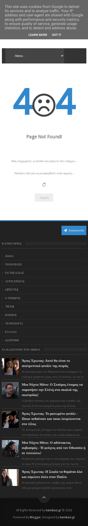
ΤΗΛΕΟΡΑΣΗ (13, 264)
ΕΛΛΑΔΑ (11, 331)
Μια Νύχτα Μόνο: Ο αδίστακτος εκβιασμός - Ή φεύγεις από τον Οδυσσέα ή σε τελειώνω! (53, 448)
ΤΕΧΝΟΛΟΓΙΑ (14, 323)
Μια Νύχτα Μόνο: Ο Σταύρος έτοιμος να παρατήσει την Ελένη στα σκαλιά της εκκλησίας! (52, 390)
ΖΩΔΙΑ (9, 256)
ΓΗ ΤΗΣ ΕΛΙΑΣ (14, 272)
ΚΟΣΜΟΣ (11, 315)
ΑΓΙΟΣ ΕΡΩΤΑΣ (15, 281)
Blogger (35, 517)
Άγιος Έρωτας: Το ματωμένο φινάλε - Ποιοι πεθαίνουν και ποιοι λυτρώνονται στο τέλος (51, 419)
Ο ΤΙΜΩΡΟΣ (12, 298)
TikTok (9, 306)
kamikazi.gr (53, 510)
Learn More (38, 35)
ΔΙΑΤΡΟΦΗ (12, 340)
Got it (56, 35)
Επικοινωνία (74, 230)
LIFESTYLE (11, 289)
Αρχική (44, 197)
